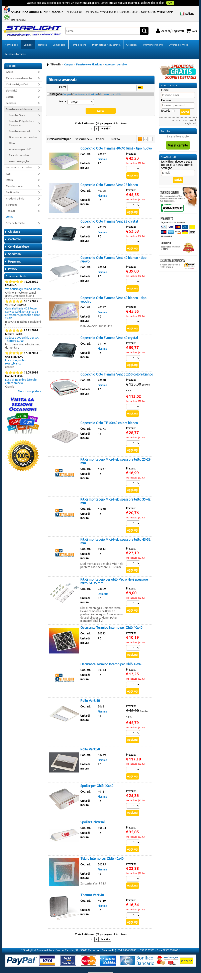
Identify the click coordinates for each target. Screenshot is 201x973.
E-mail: (165, 82)
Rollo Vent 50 (90, 741)
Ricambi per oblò (19, 147)
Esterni (10, 88)
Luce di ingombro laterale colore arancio (21, 373)
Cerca (62, 79)
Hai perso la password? (183, 112)
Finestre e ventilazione (19, 101)
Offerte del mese (178, 36)
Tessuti (10, 202)
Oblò (12, 135)
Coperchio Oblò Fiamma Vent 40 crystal (109, 330)
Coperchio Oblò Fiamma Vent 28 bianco (109, 177)
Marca (62, 93)
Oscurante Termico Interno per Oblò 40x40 (111, 619)
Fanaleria (11, 94)
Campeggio (59, 36)
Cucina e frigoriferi (17, 76)
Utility (9, 208)
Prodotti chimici (15, 190)
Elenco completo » (29, 383)
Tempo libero (78, 36)
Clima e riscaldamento (19, 70)
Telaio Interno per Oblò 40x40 (101, 850)
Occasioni (131, 36)
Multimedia (12, 184)
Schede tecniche (15, 215)
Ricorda (165, 102)
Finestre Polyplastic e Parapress (21, 115)
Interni (9, 171)
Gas (8, 165)
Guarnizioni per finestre (23, 129)
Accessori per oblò (20, 141)
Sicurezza (11, 196)
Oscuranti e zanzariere (19, 159)
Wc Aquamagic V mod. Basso (23, 281)
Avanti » (105, 120)
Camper (28, 36)
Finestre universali (19, 123)
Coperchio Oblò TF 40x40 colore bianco (109, 415)
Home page (11, 36)
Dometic (103, 585)
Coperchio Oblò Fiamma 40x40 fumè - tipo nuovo (116, 140)
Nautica (42, 36)
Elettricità (11, 82)
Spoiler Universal (92, 814)
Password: (167, 92)
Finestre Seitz (17, 107)
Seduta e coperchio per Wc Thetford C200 (22, 331)
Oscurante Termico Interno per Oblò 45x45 (111, 656)
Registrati (190, 115)
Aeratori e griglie (19, 153)
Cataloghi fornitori (15, 46)
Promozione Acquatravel (106, 36)
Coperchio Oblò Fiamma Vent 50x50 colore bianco (116, 366)
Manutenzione (14, 177)
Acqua (9, 63)
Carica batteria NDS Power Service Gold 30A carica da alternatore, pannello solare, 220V (22, 305)
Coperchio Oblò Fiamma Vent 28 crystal (109, 213)
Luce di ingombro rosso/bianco (15, 354)
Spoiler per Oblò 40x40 (96, 777)
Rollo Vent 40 (90, 692)
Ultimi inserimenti (153, 36)
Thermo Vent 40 (92, 887)
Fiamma (102, 151)
